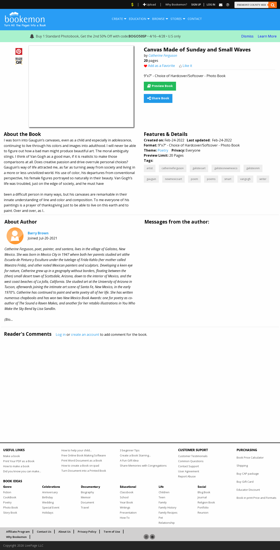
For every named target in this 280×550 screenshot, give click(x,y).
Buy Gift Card (245, 482)
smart (227, 179)
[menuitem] (117, 18)
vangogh (245, 179)
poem (194, 179)
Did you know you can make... (22, 471)
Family (163, 502)
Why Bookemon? (176, 4)
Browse (158, 19)
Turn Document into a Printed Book (83, 471)
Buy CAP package (248, 473)
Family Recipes (168, 512)
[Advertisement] (130, 380)
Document (87, 502)
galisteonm (253, 168)
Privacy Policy (87, 531)
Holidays (47, 512)
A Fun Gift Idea (129, 460)
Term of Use (112, 531)
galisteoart (199, 168)
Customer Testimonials (193, 456)
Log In (211, 4)
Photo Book (10, 507)
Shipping (242, 465)
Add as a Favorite (161, 65)
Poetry (163, 150)
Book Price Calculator (250, 457)
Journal (202, 497)
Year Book (126, 502)
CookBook (9, 497)
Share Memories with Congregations (143, 465)
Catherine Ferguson (162, 55)
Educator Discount (248, 490)
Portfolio (203, 507)
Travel (85, 507)
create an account (85, 334)
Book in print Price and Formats (256, 498)
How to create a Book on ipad (80, 465)
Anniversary (50, 492)
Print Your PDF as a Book (19, 461)
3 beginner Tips (130, 450)
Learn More (267, 36)
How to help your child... (76, 450)
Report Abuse (187, 476)
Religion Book (206, 502)
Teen (162, 497)
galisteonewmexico (225, 168)
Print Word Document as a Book (81, 460)
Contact (195, 19)
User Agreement (188, 471)
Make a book (11, 456)
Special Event (50, 507)
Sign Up (196, 4)
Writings (125, 507)
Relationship (167, 523)
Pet (161, 518)
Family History (167, 507)
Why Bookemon (16, 537)
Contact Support (188, 466)
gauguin (151, 179)
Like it (187, 65)
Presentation (128, 512)
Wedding (48, 502)
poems (211, 179)
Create (117, 19)
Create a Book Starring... (135, 455)
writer (262, 179)
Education (137, 19)
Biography (87, 492)
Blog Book (204, 492)
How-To (125, 518)
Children (164, 492)
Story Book (10, 512)
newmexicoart (173, 179)
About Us (64, 531)
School (124, 497)
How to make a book (16, 466)
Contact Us (44, 531)
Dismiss (247, 36)
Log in (61, 334)
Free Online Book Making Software (83, 455)
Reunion (203, 512)
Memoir (86, 497)
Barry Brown (38, 233)
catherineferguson (173, 168)
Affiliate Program (18, 531)
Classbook (126, 492)
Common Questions (191, 461)
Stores (176, 19)
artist (150, 168)
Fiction (7, 492)
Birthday (47, 497)
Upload (149, 4)
